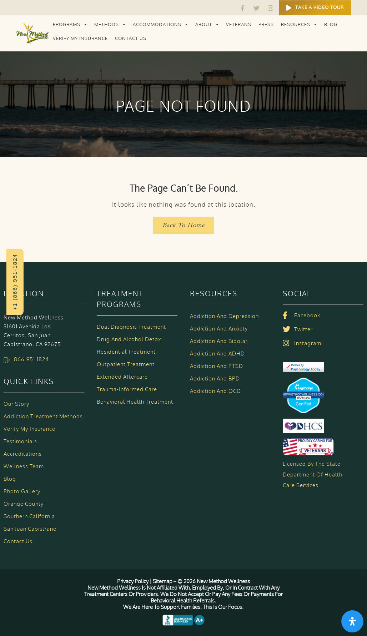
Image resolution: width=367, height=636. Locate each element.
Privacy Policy (133, 581)
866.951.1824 (31, 359)
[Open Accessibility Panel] (352, 621)
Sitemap (162, 581)
